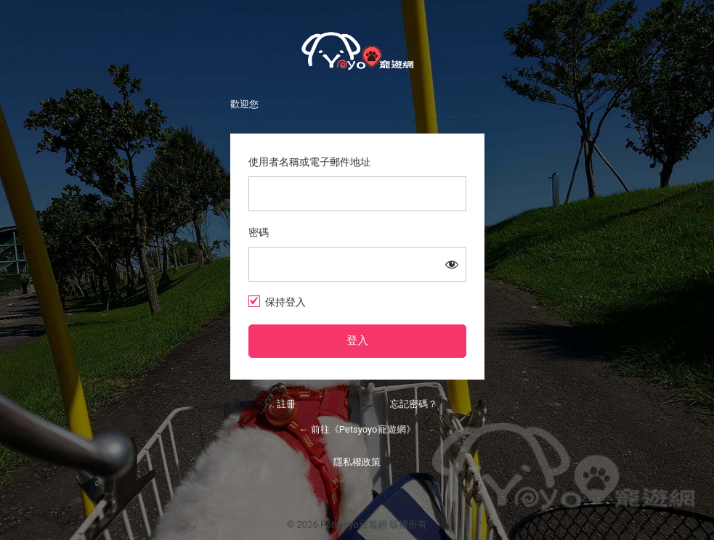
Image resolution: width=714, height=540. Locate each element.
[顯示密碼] (451, 264)
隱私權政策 (357, 462)
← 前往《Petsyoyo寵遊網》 (357, 429)
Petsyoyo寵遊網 (357, 51)
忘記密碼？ (413, 403)
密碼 (258, 232)
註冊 (286, 403)
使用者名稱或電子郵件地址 (309, 162)
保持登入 (285, 302)
